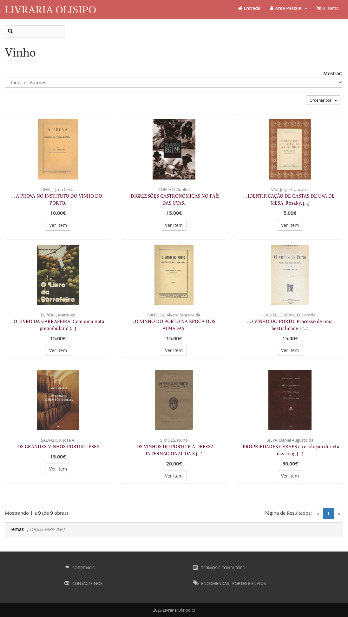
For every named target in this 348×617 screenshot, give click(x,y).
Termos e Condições (218, 568)
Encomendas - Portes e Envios (229, 583)
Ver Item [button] (58, 225)
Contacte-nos (83, 583)
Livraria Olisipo (50, 9)
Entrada (249, 8)
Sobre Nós (79, 568)
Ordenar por (323, 100)
